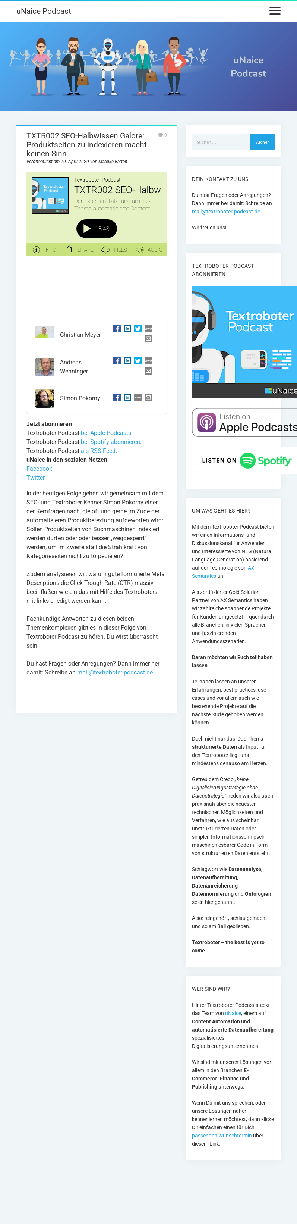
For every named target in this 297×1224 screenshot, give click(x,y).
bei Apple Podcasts (106, 445)
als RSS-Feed (98, 463)
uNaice (233, 1013)
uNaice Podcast (43, 11)
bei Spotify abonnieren (110, 454)
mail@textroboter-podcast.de (115, 685)
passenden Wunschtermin (222, 1136)
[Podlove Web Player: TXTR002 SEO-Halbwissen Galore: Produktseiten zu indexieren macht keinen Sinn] (96, 242)
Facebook (39, 481)
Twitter (35, 490)
